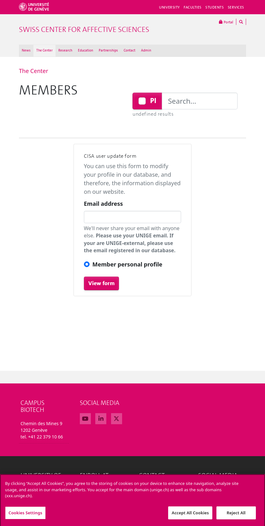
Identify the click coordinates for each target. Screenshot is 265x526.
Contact (129, 50)
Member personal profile (127, 264)
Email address (103, 203)
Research (65, 50)
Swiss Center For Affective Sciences (84, 29)
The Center (44, 50)
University (169, 7)
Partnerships (108, 50)
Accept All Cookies (190, 515)
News (26, 50)
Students (214, 7)
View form (101, 283)
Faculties (193, 7)
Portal (226, 22)
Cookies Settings (25, 515)
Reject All (236, 515)
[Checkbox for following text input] (142, 101)
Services (236, 7)
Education (85, 50)
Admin (146, 50)
